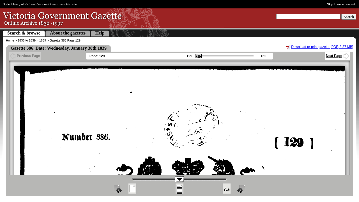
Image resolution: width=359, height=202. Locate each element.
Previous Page (25, 56)
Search (349, 17)
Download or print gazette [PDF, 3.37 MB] (322, 47)
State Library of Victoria (19, 4)
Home (10, 40)
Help (100, 33)
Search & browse (23, 33)
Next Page (337, 56)
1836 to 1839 (27, 40)
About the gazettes (68, 33)
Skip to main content (341, 4)
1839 (42, 40)
